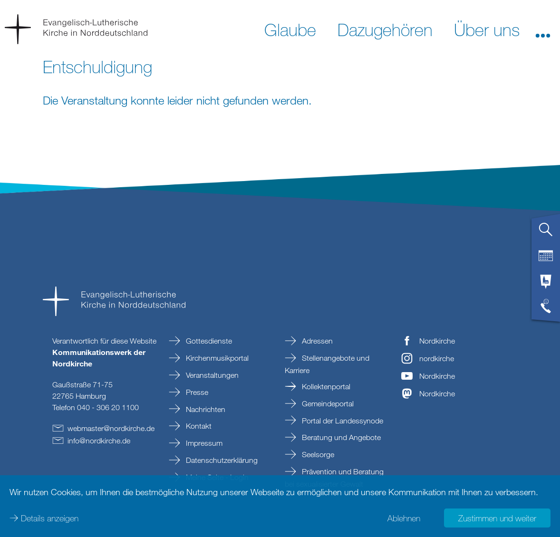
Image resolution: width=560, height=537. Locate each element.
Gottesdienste (208, 340)
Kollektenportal (325, 386)
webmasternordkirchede (111, 428)
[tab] (546, 233)
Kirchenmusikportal (216, 358)
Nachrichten (204, 409)
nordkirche (436, 358)
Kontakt (198, 426)
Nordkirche (437, 340)
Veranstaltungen (211, 375)
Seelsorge (317, 454)
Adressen (316, 340)
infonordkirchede (99, 440)
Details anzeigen (49, 518)
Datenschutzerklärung (221, 460)
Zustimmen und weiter (497, 518)
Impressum (203, 443)
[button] (542, 29)
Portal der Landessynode (341, 420)
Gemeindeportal (327, 403)
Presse (196, 392)
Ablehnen (403, 518)
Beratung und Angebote (340, 437)
